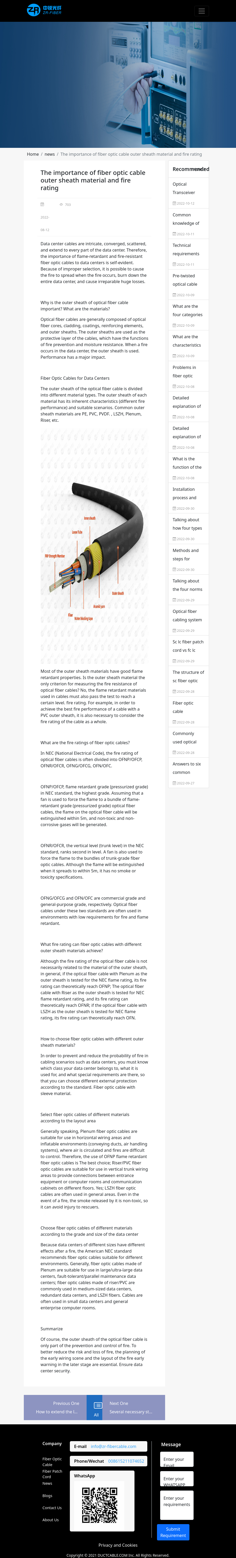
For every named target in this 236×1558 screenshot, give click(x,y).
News (47, 1483)
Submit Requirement (173, 1532)
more (199, 169)
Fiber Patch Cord (52, 1474)
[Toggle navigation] (201, 11)
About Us (50, 1519)
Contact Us (51, 1507)
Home (33, 154)
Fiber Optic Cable (52, 1461)
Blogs (47, 1495)
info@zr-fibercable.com (113, 1446)
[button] (33, 154)
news (49, 154)
